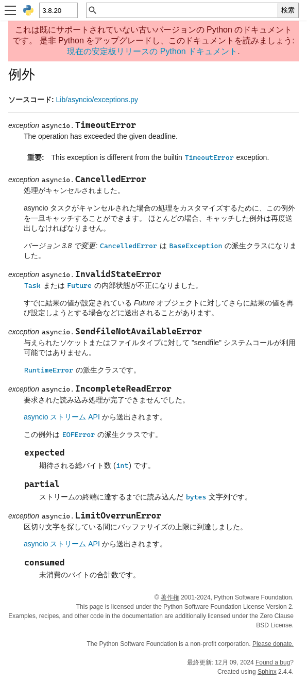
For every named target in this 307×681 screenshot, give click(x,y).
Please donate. (273, 643)
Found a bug (272, 662)
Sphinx (267, 671)
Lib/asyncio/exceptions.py (97, 99)
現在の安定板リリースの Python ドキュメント (152, 51)
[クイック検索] (188, 10)
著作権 (170, 597)
